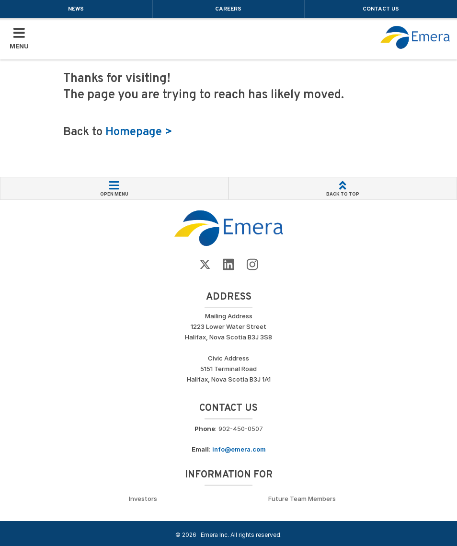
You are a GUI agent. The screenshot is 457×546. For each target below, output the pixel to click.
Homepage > (138, 132)
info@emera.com (239, 449)
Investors (143, 498)
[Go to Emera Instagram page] (252, 265)
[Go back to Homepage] (228, 228)
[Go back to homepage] (415, 37)
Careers (228, 9)
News (76, 9)
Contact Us (381, 9)
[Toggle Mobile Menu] (19, 38)
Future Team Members (302, 498)
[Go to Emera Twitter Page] (205, 265)
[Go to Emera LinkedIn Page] (228, 265)
